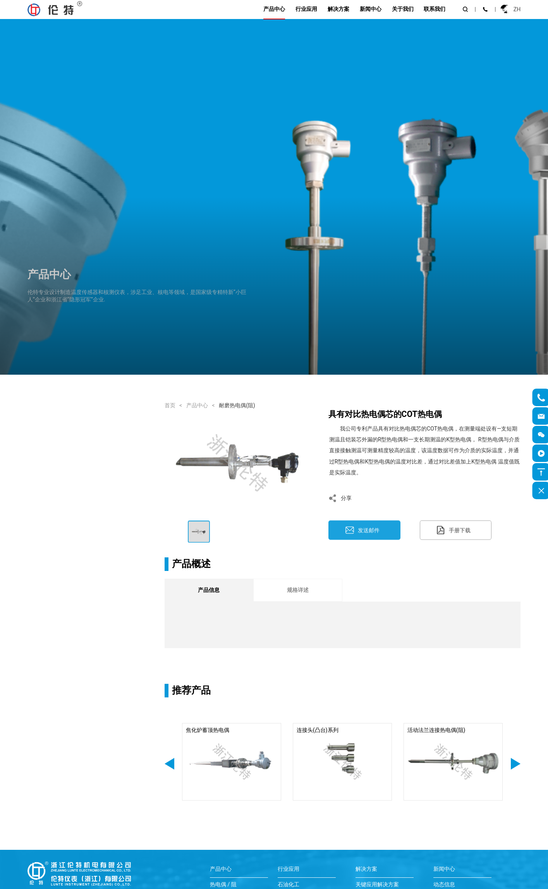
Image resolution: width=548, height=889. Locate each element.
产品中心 (274, 9)
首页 (170, 405)
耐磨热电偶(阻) (237, 405)
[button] (169, 772)
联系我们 (434, 9)
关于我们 (403, 9)
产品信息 (209, 590)
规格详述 (298, 590)
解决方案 (338, 9)
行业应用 (306, 9)
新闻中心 (370, 9)
